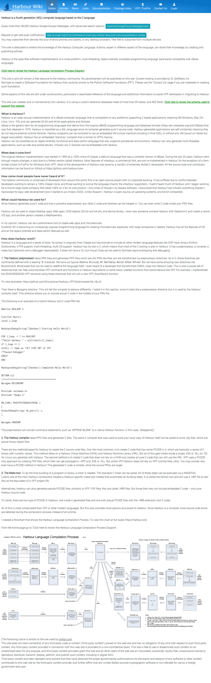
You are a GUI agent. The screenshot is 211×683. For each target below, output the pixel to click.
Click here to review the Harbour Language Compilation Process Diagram (42, 70)
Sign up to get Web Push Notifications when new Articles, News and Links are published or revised (96, 35)
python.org (65, 639)
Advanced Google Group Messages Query (128, 26)
